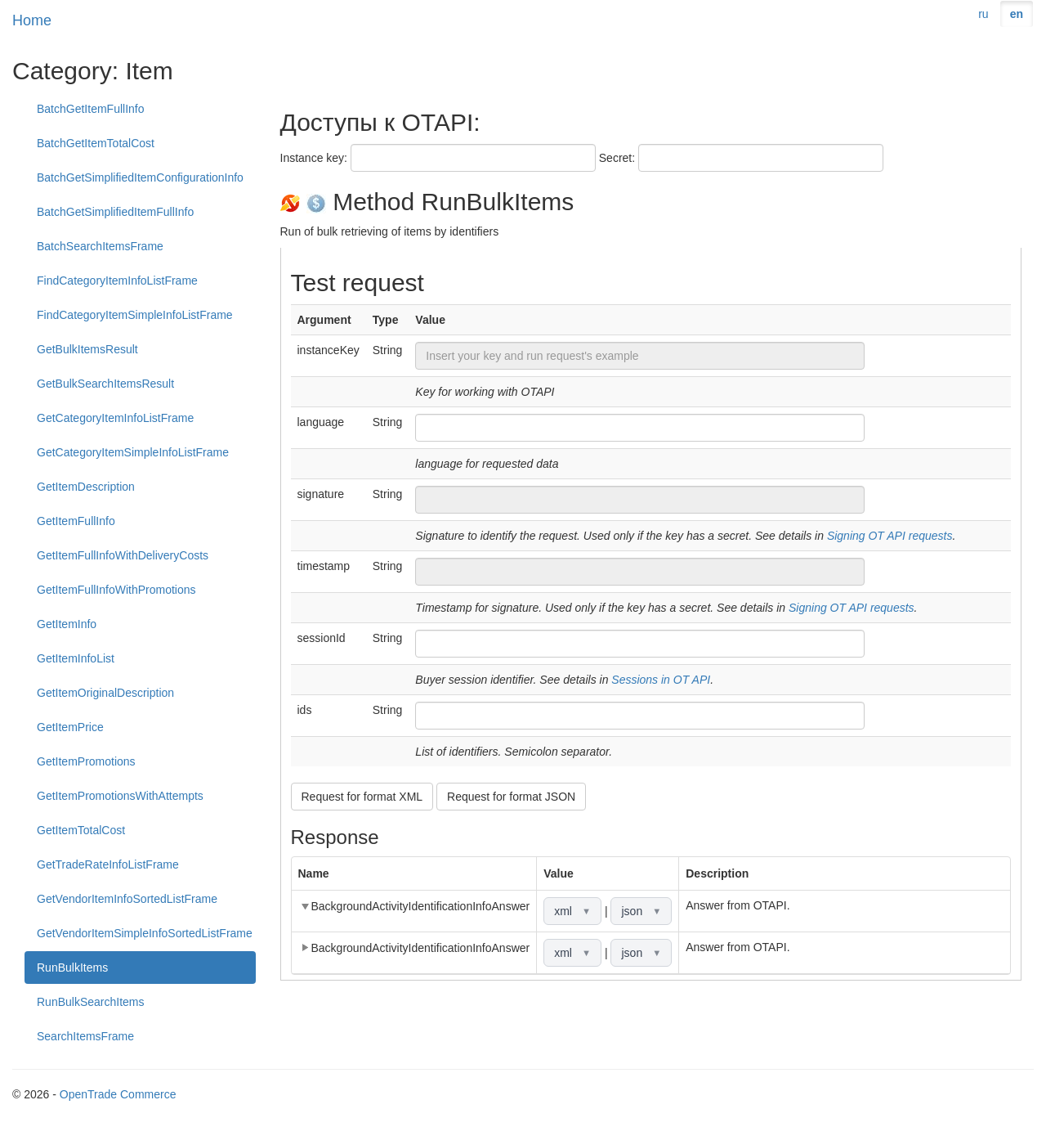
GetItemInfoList (75, 658)
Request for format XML (362, 796)
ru (983, 13)
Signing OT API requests (890, 535)
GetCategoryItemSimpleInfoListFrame (133, 452)
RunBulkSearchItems (91, 1001)
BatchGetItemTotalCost (95, 143)
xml (572, 911)
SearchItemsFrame (85, 1036)
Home (31, 20)
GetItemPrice (70, 727)
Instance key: (314, 157)
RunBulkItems (72, 967)
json (641, 911)
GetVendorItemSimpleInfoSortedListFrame (145, 933)
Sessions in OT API (660, 679)
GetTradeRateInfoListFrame (108, 864)
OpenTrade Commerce (118, 1094)
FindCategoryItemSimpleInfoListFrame (135, 314)
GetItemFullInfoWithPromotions (116, 589)
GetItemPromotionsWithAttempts (120, 795)
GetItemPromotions (86, 761)
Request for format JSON (511, 796)
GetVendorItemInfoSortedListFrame (127, 898)
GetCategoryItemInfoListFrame (115, 417)
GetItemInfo (66, 624)
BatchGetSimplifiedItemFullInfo (115, 211)
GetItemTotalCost (81, 830)
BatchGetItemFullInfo (91, 108)
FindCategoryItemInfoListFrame (117, 280)
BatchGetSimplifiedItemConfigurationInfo (140, 177)
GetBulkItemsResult (87, 349)
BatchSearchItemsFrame (100, 246)
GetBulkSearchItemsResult (105, 383)
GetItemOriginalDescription (105, 692)
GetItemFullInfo (76, 521)
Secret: (617, 157)
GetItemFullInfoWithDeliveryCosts (122, 555)
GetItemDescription (86, 486)
